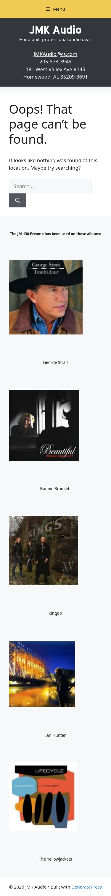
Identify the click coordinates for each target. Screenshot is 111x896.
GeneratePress (86, 887)
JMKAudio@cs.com (56, 54)
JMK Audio (55, 29)
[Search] (17, 200)
